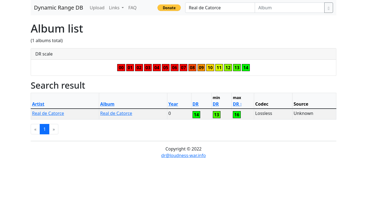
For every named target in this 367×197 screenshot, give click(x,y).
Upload (97, 8)
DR (196, 104)
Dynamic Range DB (58, 7)
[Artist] (220, 7)
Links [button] (115, 8)
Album (107, 104)
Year (173, 104)
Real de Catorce (48, 113)
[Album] (290, 7)
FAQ (132, 8)
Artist (38, 104)
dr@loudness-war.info (183, 155)
